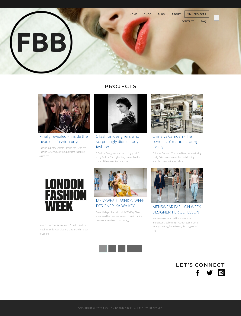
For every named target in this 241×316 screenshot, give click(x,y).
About (176, 14)
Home (133, 14)
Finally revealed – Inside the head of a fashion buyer (64, 139)
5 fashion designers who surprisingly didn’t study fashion (117, 141)
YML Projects (197, 14)
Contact (188, 21)
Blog (161, 14)
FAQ (203, 21)
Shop (147, 14)
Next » (134, 249)
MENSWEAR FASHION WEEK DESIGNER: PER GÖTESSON (177, 209)
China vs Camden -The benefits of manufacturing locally (175, 141)
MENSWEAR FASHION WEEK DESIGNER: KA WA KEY (120, 203)
